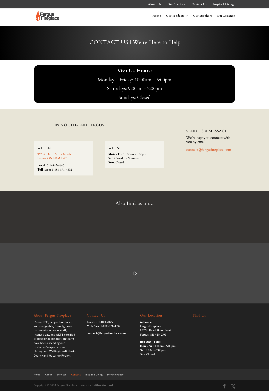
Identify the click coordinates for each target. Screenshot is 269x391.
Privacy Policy (115, 374)
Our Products (175, 16)
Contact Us (199, 4)
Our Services (176, 4)
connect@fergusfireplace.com (208, 149)
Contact (76, 374)
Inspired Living (223, 4)
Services (62, 374)
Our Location (226, 16)
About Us (154, 4)
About (48, 374)
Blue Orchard (104, 385)
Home (156, 16)
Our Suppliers (202, 16)
